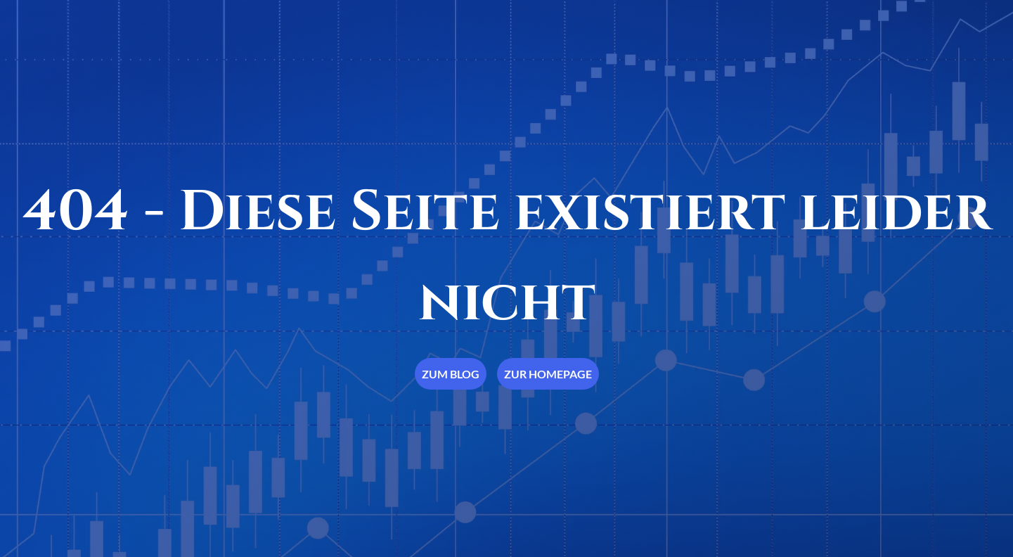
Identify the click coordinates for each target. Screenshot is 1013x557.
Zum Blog (450, 373)
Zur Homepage (548, 373)
